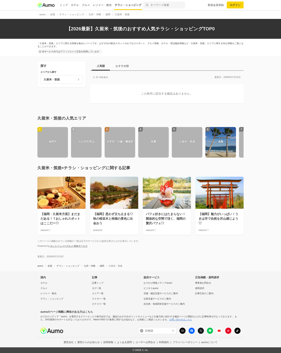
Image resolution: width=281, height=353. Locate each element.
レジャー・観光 (102, 4)
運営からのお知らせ (88, 342)
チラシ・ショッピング (128, 4)
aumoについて (209, 342)
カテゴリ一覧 (99, 304)
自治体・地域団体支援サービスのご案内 (164, 304)
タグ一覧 (96, 288)
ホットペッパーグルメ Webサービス (68, 246)
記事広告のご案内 (204, 293)
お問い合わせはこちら (180, 319)
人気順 (101, 65)
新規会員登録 (216, 4)
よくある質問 (124, 342)
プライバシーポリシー (185, 342)
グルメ (86, 4)
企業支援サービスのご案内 (157, 298)
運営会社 (68, 342)
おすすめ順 (122, 65)
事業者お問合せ (203, 283)
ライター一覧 (99, 298)
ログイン (235, 4)
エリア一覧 (97, 293)
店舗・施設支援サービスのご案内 (161, 293)
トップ (64, 4)
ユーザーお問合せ (145, 342)
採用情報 (108, 342)
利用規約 (164, 342)
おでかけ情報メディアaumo (158, 283)
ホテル (75, 4)
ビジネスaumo (151, 288)
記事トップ (97, 283)
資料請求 (199, 288)
